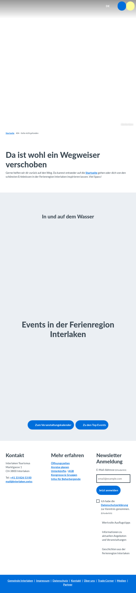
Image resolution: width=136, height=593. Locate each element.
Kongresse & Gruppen (64, 474)
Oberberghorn (127, 124)
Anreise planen (60, 467)
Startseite (10, 133)
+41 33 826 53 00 (21, 477)
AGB (71, 471)
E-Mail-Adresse (111, 469)
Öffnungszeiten (60, 463)
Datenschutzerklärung (114, 505)
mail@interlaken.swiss (19, 481)
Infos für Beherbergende (66, 478)
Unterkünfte (58, 471)
